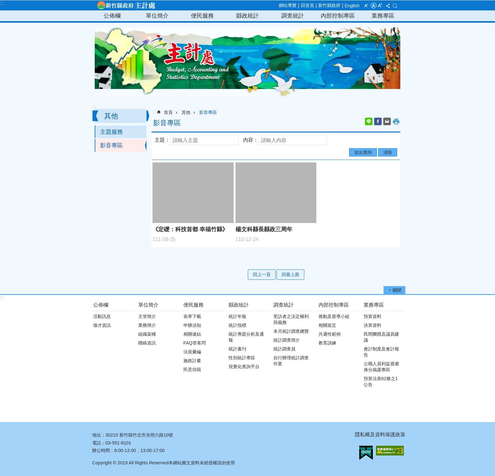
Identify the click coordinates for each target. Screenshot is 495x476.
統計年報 (237, 316)
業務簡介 (147, 325)
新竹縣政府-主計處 (126, 5)
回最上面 (290, 274)
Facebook (378, 121)
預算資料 (372, 316)
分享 (387, 5)
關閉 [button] (397, 290)
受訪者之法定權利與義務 (291, 319)
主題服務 (111, 132)
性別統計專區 (242, 357)
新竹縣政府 (329, 5)
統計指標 (237, 325)
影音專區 (111, 145)
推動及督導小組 (334, 316)
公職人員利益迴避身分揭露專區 (381, 366)
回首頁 (307, 5)
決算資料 (372, 325)
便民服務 (202, 16)
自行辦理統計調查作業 (291, 360)
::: (2, 3)
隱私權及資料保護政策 (380, 434)
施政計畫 (192, 360)
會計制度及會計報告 (381, 351)
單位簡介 (157, 16)
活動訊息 (102, 316)
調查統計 (292, 16)
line (369, 121)
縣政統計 (247, 16)
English (352, 5)
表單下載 (192, 316)
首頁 (168, 112)
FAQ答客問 (194, 342)
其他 (111, 116)
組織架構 (147, 334)
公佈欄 (112, 16)
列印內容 (396, 121)
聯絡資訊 (147, 342)
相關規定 (327, 325)
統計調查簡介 (286, 340)
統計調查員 (284, 348)
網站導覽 (287, 5)
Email (387, 121)
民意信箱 (192, 369)
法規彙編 (192, 351)
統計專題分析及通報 (246, 337)
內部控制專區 (338, 16)
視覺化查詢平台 (244, 366)
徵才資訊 (102, 325)
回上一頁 (262, 274)
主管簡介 (147, 316)
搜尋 (395, 5)
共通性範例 (330, 334)
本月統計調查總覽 (291, 331)
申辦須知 (192, 325)
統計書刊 (237, 348)
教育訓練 (327, 342)
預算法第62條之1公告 (381, 381)
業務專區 (383, 16)
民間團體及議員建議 (381, 337)
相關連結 (192, 334)
